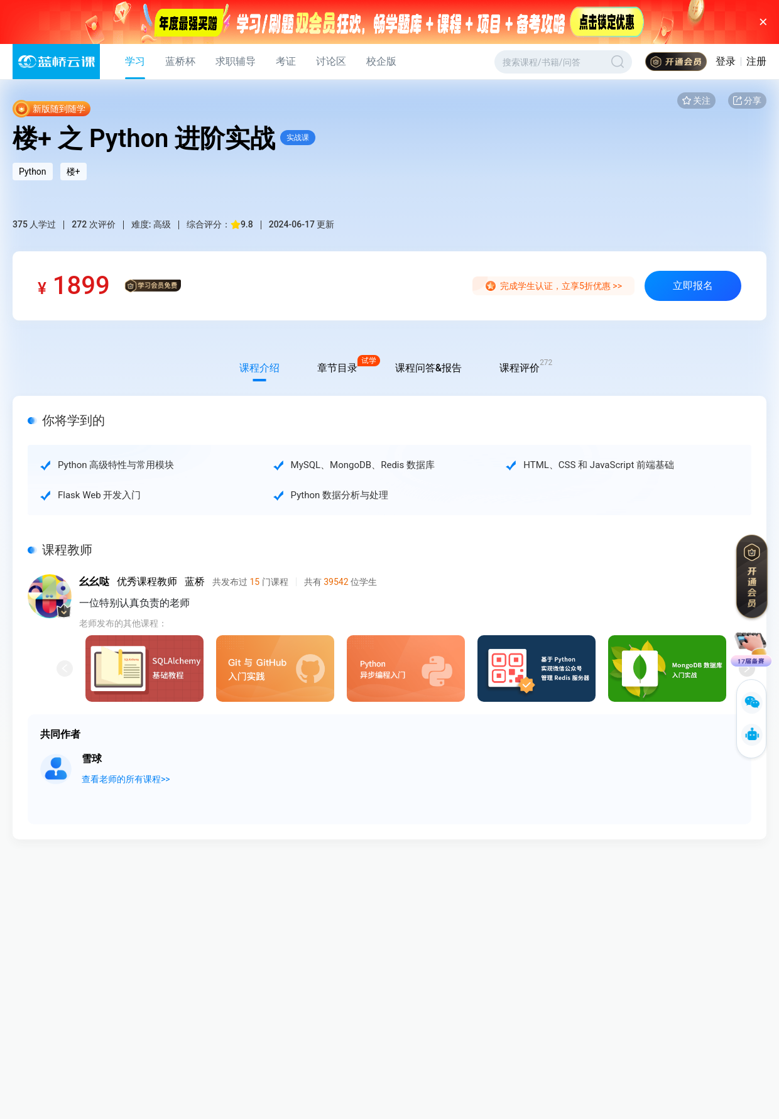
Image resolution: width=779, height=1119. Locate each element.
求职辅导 (235, 61)
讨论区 (331, 61)
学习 (135, 61)
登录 (726, 61)
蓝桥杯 (180, 61)
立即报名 (693, 286)
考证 (286, 61)
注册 (756, 61)
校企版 (381, 61)
